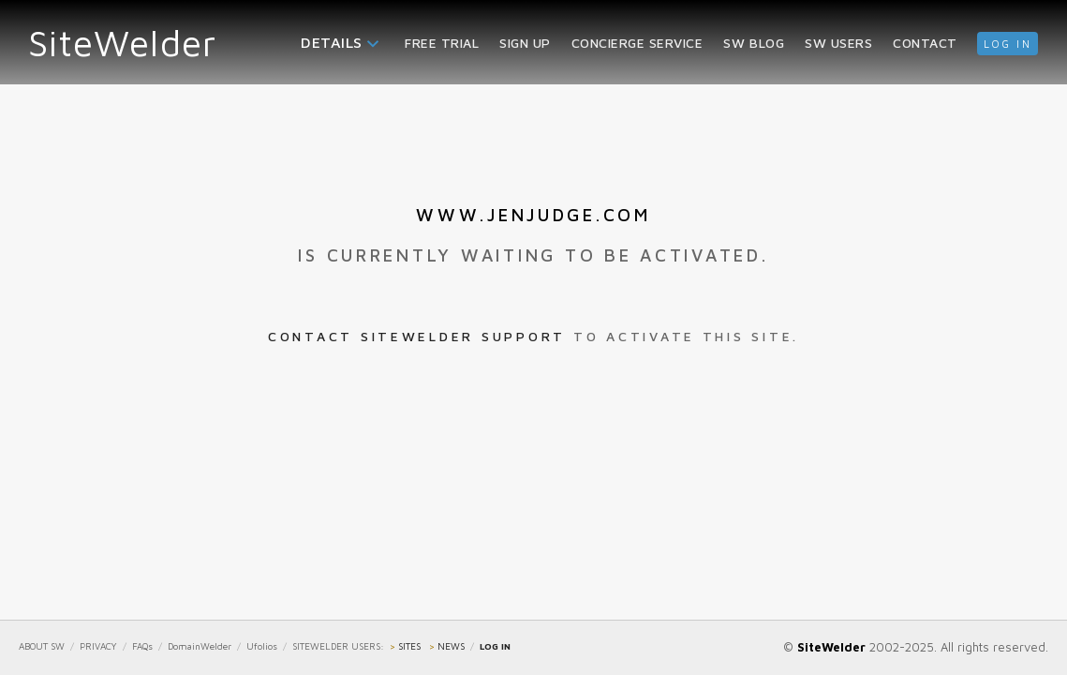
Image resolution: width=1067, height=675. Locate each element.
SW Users (838, 43)
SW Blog (753, 43)
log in (1007, 44)
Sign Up (525, 43)
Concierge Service (637, 43)
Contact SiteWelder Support (417, 336)
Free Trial (442, 43)
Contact (925, 43)
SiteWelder (122, 42)
